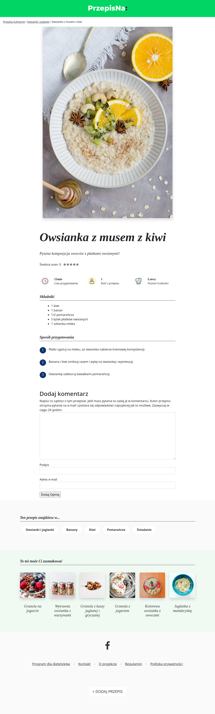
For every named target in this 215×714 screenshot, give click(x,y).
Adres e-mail (48, 479)
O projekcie (108, 664)
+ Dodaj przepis (107, 691)
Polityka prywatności (166, 664)
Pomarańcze (116, 530)
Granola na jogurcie (32, 608)
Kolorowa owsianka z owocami (152, 610)
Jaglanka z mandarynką (182, 608)
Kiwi (92, 530)
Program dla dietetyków (51, 664)
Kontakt (84, 664)
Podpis (44, 465)
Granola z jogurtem (122, 608)
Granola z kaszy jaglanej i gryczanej (92, 610)
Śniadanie (144, 530)
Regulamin (133, 664)
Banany (72, 530)
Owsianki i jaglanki (40, 530)
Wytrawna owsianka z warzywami (62, 610)
